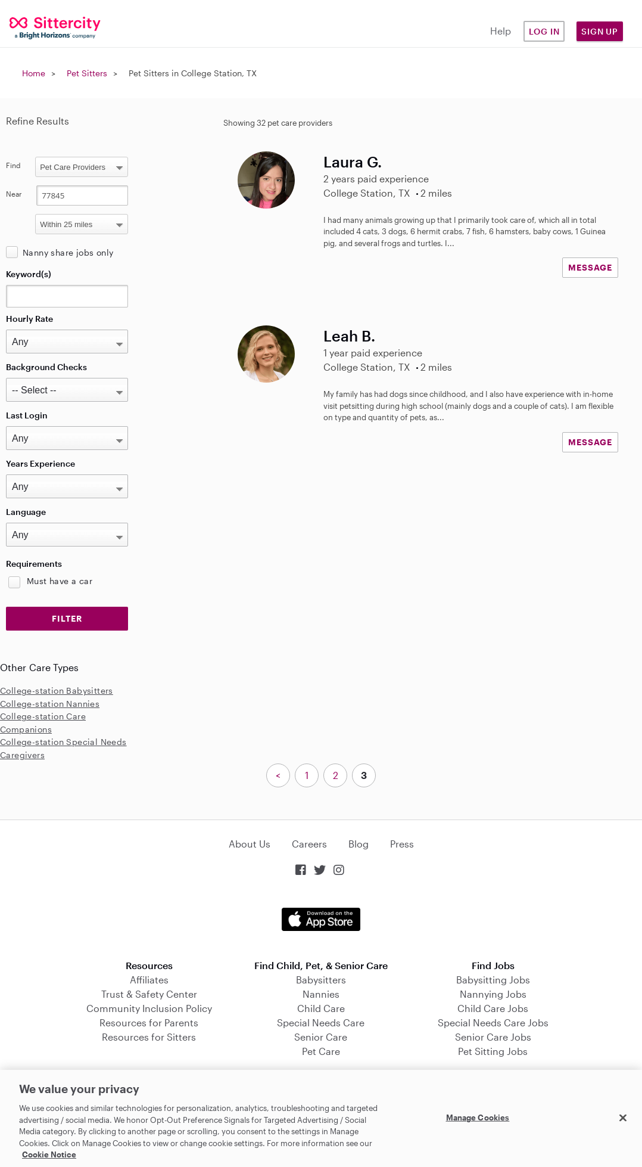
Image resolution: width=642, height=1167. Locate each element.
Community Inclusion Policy (149, 1008)
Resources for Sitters (149, 1036)
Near (14, 194)
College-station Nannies (49, 704)
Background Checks (46, 367)
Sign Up (599, 31)
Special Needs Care (320, 1022)
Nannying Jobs (493, 994)
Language (26, 512)
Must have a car (59, 581)
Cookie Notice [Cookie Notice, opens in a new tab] (49, 1154)
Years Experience (40, 463)
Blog (358, 843)
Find (13, 165)
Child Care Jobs (492, 1008)
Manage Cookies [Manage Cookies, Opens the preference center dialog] (478, 1117)
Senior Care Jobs (493, 1036)
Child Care (321, 1008)
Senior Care (320, 1036)
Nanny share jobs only (68, 252)
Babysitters (321, 979)
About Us (249, 843)
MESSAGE (590, 267)
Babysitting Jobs (493, 979)
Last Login (27, 415)
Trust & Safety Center (149, 994)
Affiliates (149, 979)
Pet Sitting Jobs (493, 1051)
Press (402, 843)
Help (500, 30)
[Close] (623, 1117)
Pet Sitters (87, 73)
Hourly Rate (29, 319)
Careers (309, 843)
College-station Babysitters (56, 690)
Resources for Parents (148, 1022)
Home (33, 73)
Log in (544, 31)
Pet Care (321, 1051)
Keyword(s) (28, 274)
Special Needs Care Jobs (493, 1022)
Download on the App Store (321, 919)
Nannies (321, 994)
